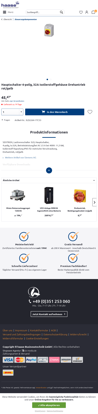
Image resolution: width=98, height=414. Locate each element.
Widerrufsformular (13, 338)
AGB (53, 330)
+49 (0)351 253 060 (51, 301)
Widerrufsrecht (78, 334)
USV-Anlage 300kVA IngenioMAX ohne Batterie (49, 209)
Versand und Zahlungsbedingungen (22, 334)
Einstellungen (40, 411)
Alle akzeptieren (49, 405)
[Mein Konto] (87, 12)
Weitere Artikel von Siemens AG (19, 157)
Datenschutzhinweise (55, 411)
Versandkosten (41, 387)
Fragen (5, 120)
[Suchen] (61, 12)
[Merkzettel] (81, 12)
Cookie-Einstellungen (37, 338)
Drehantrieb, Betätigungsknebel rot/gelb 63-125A (80, 209)
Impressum (21, 330)
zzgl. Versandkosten (17, 101)
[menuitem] (8, 12)
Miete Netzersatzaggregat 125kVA (18, 209)
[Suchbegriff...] (45, 12)
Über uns (7, 330)
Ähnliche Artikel (11, 180)
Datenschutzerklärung (55, 334)
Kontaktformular (39, 330)
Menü (8, 11)
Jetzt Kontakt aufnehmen (47, 314)
